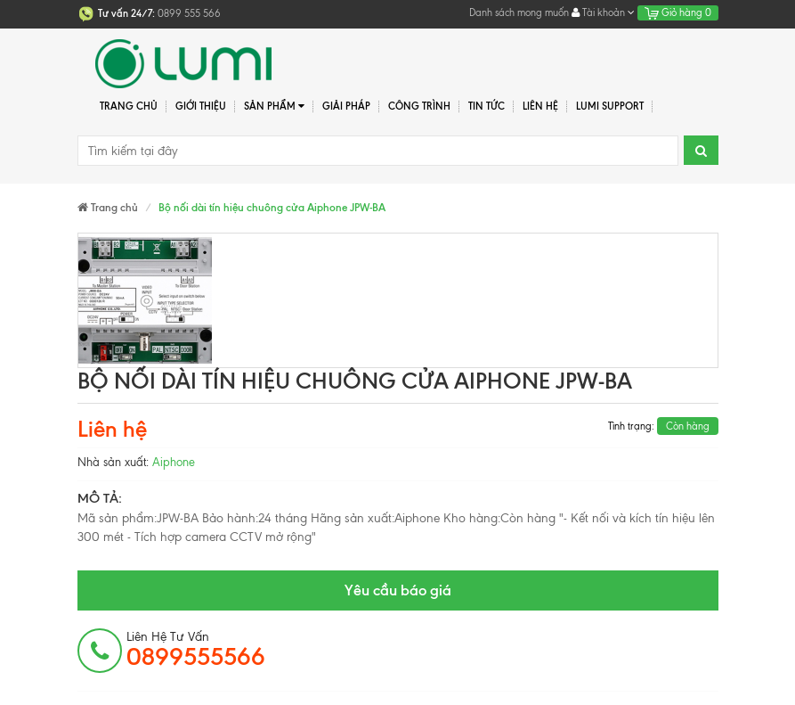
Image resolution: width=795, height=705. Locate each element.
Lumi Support (610, 106)
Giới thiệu (200, 106)
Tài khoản (603, 12)
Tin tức (486, 106)
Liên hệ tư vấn (195, 649)
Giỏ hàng (678, 12)
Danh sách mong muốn (519, 12)
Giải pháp (346, 106)
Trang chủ (129, 106)
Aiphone (173, 462)
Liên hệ (540, 106)
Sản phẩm (274, 106)
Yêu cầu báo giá (398, 590)
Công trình (419, 106)
